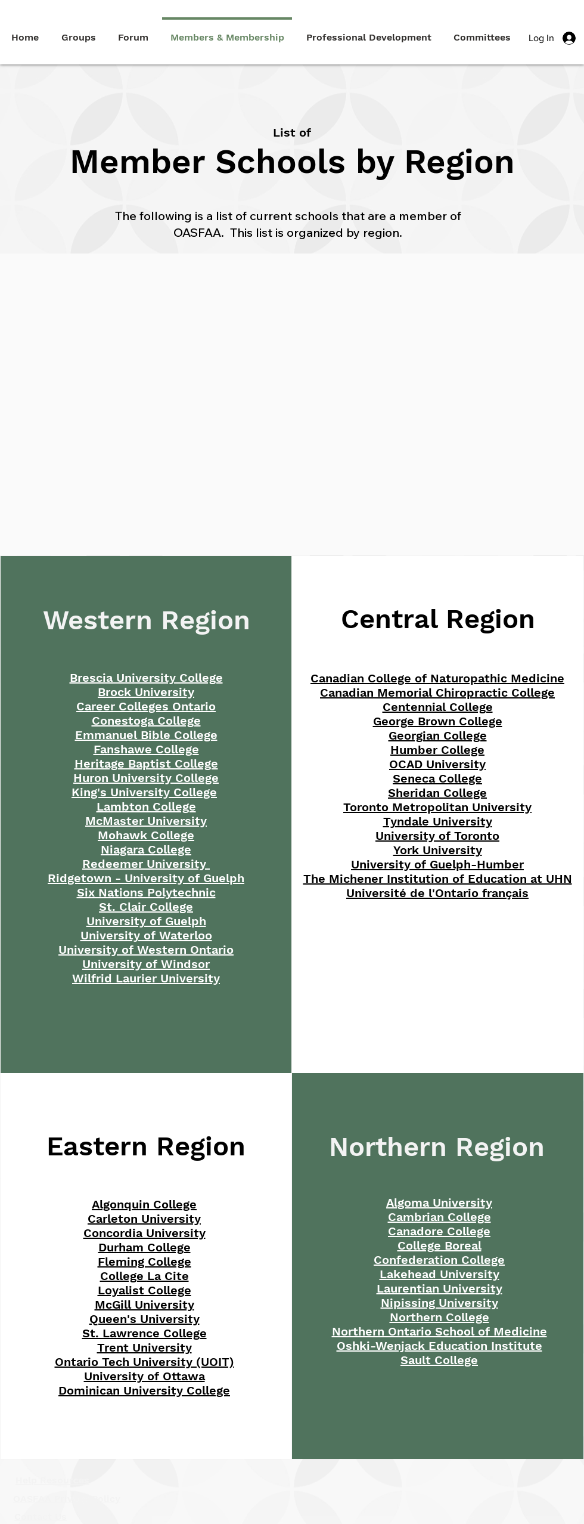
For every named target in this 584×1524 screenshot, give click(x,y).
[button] (368, 32)
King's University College (144, 792)
